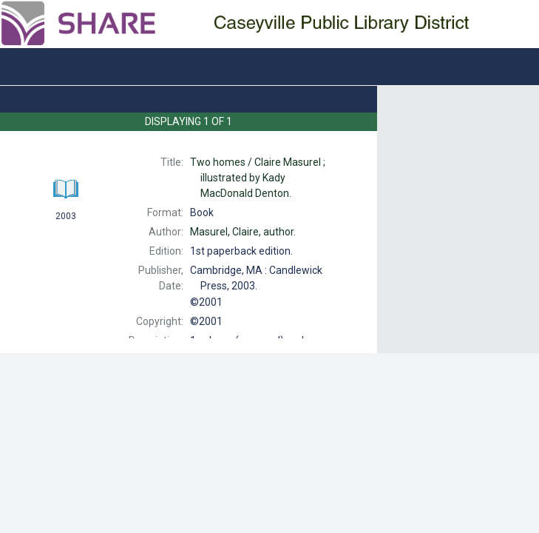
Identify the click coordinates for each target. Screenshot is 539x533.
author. (243, 232)
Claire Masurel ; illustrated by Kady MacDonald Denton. (257, 177)
